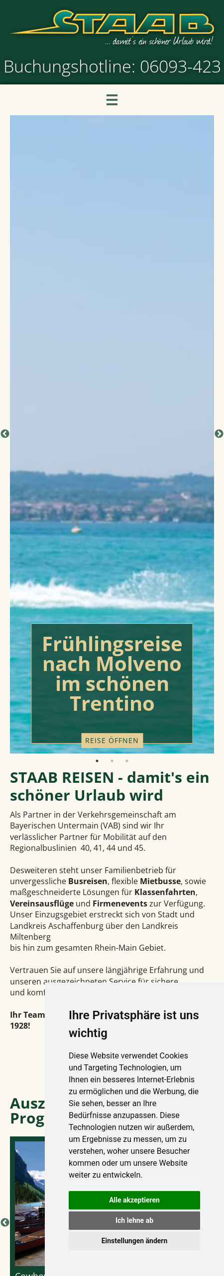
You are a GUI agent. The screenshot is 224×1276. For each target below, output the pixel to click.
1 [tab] (97, 761)
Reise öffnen (112, 740)
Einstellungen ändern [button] (135, 1241)
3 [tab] (127, 761)
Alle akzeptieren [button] (134, 1200)
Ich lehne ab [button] (134, 1220)
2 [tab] (112, 761)
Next (219, 434)
